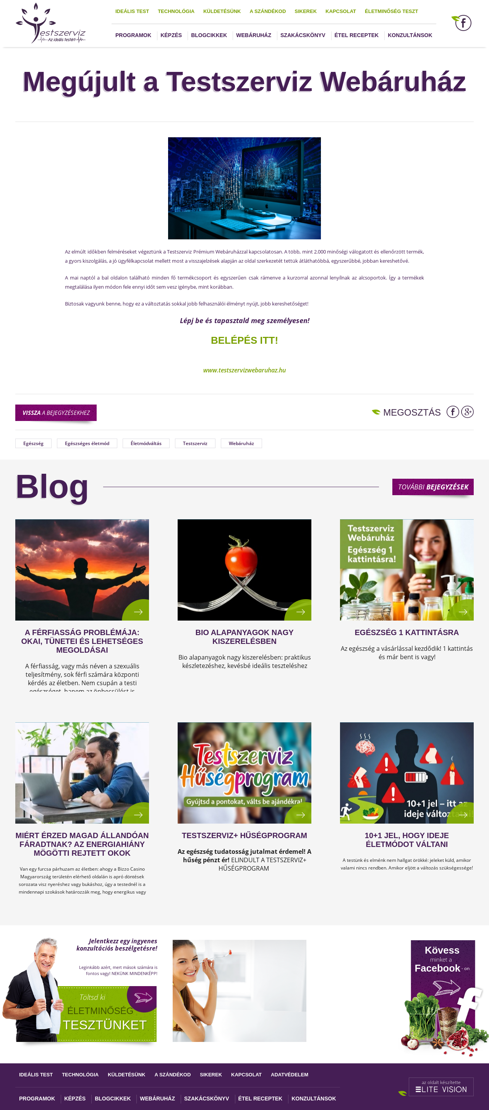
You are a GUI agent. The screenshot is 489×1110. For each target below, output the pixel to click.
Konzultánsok (410, 35)
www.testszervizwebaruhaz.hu (244, 370)
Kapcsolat (340, 11)
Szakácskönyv (302, 35)
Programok (133, 35)
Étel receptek (357, 35)
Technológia (176, 11)
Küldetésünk (222, 11)
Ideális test (132, 11)
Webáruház (253, 35)
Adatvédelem (289, 1074)
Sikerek (306, 11)
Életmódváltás (146, 443)
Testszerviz (195, 443)
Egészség (33, 443)
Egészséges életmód (87, 443)
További (433, 486)
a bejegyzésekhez (56, 412)
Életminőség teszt (391, 11)
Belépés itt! (244, 340)
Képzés (171, 35)
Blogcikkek (209, 35)
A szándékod (267, 11)
